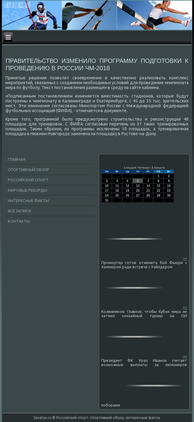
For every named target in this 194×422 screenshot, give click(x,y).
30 (169, 195)
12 (127, 185)
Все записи (19, 211)
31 (107, 200)
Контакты (19, 221)
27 (138, 195)
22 (158, 190)
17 (107, 190)
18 (117, 190)
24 (107, 195)
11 (117, 185)
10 (107, 185)
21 (148, 190)
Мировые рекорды (27, 190)
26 (127, 195)
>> (185, 258)
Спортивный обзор (28, 169)
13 (138, 185)
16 (169, 185)
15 (158, 185)
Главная (16, 159)
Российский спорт (28, 180)
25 (117, 195)
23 (169, 190)
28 (148, 195)
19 (127, 190)
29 (158, 195)
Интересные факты (28, 200)
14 (148, 185)
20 (138, 190)
